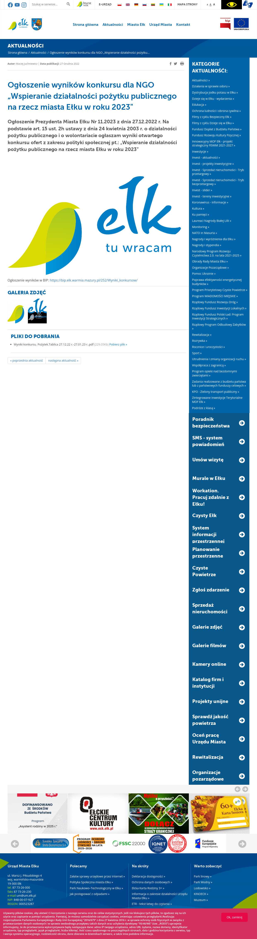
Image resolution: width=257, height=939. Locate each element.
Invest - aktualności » (206, 157)
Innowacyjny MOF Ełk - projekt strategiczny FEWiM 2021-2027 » (213, 143)
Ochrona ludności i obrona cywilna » (216, 111)
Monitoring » (200, 227)
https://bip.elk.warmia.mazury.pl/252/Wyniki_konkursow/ (94, 280)
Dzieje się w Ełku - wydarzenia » (213, 99)
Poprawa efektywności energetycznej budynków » (217, 282)
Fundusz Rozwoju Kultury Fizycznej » (216, 135)
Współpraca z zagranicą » (209, 365)
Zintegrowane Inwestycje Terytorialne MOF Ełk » (217, 400)
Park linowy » (203, 876)
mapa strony (187, 4)
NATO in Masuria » (204, 233)
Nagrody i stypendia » (206, 245)
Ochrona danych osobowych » (152, 882)
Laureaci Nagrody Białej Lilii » (211, 221)
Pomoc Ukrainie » (204, 273)
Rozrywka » (199, 341)
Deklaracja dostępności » (148, 876)
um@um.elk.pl (26, 895)
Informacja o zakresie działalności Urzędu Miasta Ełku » (160, 896)
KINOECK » (201, 894)
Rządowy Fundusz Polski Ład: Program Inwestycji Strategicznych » (218, 316)
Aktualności (113, 25)
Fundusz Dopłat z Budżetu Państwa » (216, 129)
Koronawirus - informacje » (210, 202)
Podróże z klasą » (203, 408)
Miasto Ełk (136, 25)
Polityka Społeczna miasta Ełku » (91, 882)
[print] (182, 63)
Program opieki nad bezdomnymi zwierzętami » (214, 373)
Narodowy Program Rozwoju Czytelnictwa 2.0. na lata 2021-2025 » (216, 253)
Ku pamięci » (200, 214)
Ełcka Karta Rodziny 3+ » (148, 888)
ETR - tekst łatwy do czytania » (152, 904)
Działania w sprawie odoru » (211, 86)
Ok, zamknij (234, 917)
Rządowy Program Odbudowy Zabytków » (219, 327)
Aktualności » (201, 80)
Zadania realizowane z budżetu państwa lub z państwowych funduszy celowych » (219, 384)
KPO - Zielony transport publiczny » (215, 392)
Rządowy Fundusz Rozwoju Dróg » (215, 302)
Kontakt (183, 25)
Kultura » (198, 208)
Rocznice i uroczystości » (208, 347)
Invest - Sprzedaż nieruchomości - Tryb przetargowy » (218, 172)
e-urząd (105, 4)
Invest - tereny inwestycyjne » (211, 196)
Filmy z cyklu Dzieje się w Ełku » (213, 123)
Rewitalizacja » (202, 335)
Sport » (197, 353)
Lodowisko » (202, 888)
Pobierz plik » (118, 344)
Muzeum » (201, 900)
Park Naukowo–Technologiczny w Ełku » (96, 888)
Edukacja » (199, 105)
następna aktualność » (63, 360)
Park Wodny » (203, 882)
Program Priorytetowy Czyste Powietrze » (219, 290)
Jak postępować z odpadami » (90, 894)
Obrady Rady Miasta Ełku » (210, 261)
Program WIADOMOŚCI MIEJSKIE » (215, 296)
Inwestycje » (200, 151)
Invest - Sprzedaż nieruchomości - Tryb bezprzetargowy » (218, 182)
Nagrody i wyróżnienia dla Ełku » (213, 239)
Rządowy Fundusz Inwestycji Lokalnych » (219, 308)
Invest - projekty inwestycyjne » (213, 164)
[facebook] (170, 63)
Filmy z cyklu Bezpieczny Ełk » (211, 117)
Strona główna (85, 25)
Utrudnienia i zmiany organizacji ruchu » (219, 359)
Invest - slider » (202, 190)
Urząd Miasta (160, 25)
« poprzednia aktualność (26, 360)
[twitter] (175, 64)
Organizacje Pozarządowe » (210, 267)
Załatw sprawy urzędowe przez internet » (97, 876)
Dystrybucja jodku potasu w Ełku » (215, 92)
